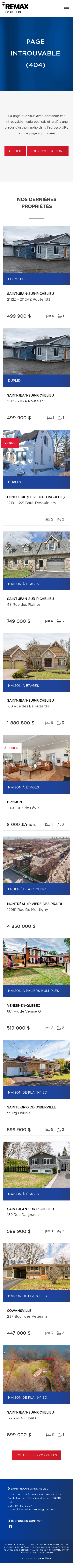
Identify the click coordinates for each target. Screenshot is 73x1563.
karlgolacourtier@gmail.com (37, 1509)
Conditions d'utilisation (54, 1550)
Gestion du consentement (37, 1553)
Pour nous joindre (47, 151)
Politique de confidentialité (21, 1550)
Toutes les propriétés (36, 1455)
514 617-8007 (23, 1506)
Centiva (44, 1558)
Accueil (15, 151)
